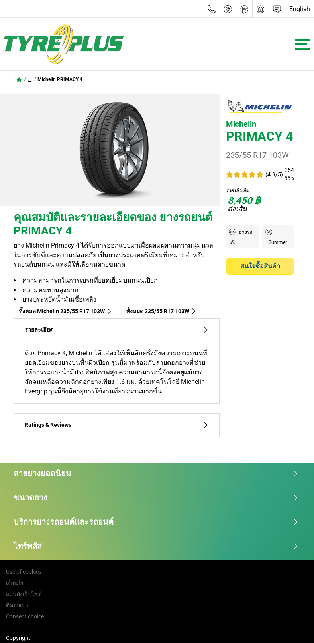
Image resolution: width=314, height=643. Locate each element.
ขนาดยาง (156, 498)
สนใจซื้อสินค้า (260, 266)
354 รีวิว (289, 174)
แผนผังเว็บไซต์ (24, 594)
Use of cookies (23, 572)
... (29, 79)
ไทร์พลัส (156, 546)
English (299, 9)
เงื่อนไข (15, 583)
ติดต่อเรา (17, 605)
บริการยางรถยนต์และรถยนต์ (156, 522)
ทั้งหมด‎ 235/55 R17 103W (161, 311)
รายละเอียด (116, 330)
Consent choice (25, 616)
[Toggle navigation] (302, 44)
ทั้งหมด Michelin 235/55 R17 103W (65, 311)
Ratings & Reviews (116, 425)
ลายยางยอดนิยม (156, 473)
